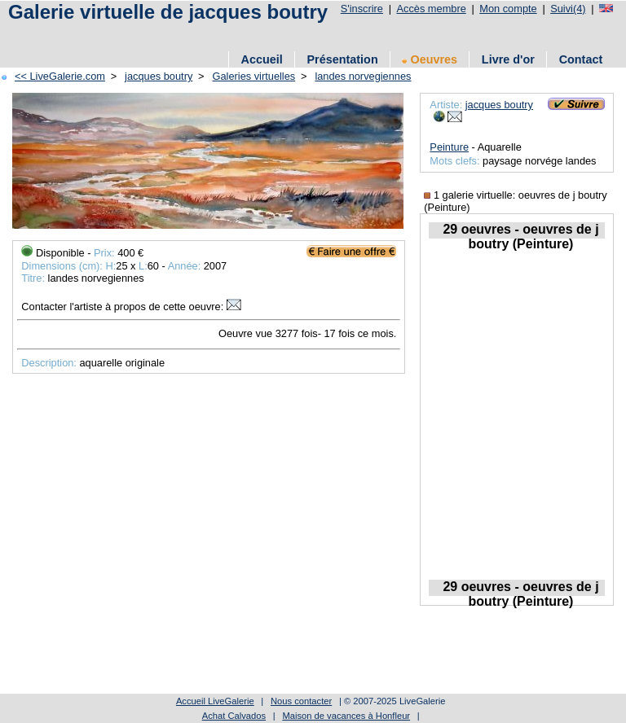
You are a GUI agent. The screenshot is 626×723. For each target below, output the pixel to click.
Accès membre (430, 8)
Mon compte (507, 8)
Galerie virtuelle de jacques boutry (168, 12)
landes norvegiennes (363, 76)
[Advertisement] (300, 34)
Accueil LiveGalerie (215, 701)
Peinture (449, 147)
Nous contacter (301, 701)
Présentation (342, 59)
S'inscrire (362, 8)
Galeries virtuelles (254, 76)
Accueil (262, 59)
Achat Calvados (234, 716)
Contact (581, 59)
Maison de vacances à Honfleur (346, 716)
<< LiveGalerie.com (60, 76)
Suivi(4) (567, 8)
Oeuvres (429, 59)
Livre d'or (508, 59)
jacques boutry (158, 76)
